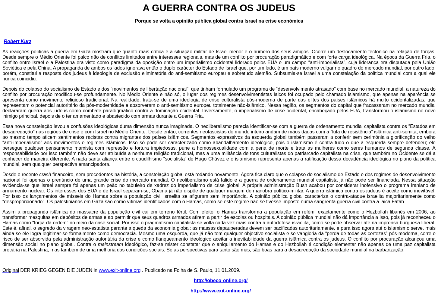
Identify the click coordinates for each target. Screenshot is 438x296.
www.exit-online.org (120, 270)
